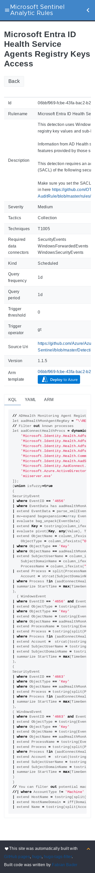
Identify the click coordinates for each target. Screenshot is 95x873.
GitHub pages (17, 856)
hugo (37, 856)
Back (14, 81)
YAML (30, 399)
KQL (12, 399)
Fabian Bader (65, 865)
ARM (48, 399)
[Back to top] (88, 848)
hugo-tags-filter (58, 856)
